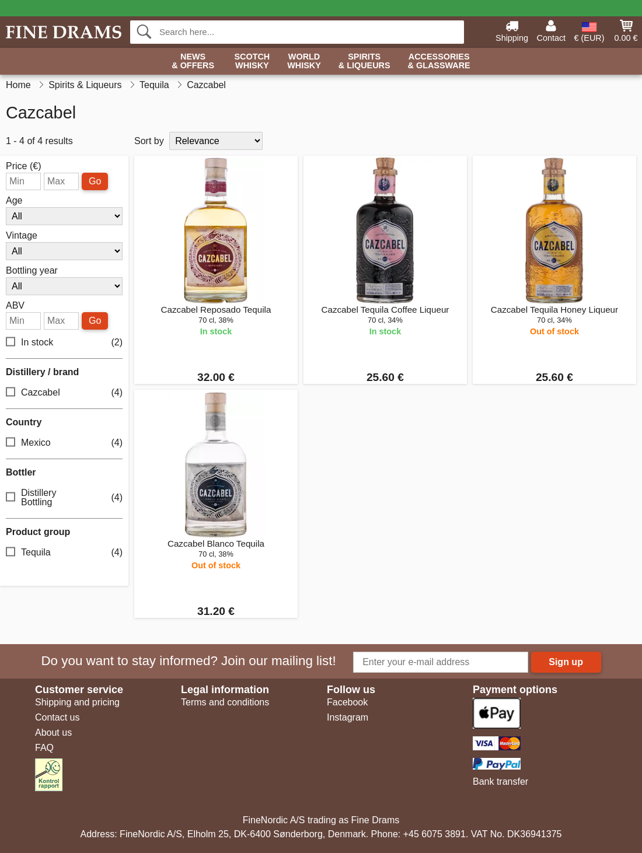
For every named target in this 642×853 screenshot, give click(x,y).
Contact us (57, 717)
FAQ (44, 748)
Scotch (252, 61)
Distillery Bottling (64, 497)
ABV (15, 305)
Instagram (347, 717)
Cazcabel (64, 392)
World (304, 61)
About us (53, 732)
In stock (64, 342)
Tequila (64, 552)
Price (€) (23, 166)
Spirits (364, 61)
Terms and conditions (225, 702)
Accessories (439, 61)
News (193, 61)
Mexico (64, 443)
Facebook (347, 702)
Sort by (149, 141)
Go (95, 181)
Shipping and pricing (77, 702)
